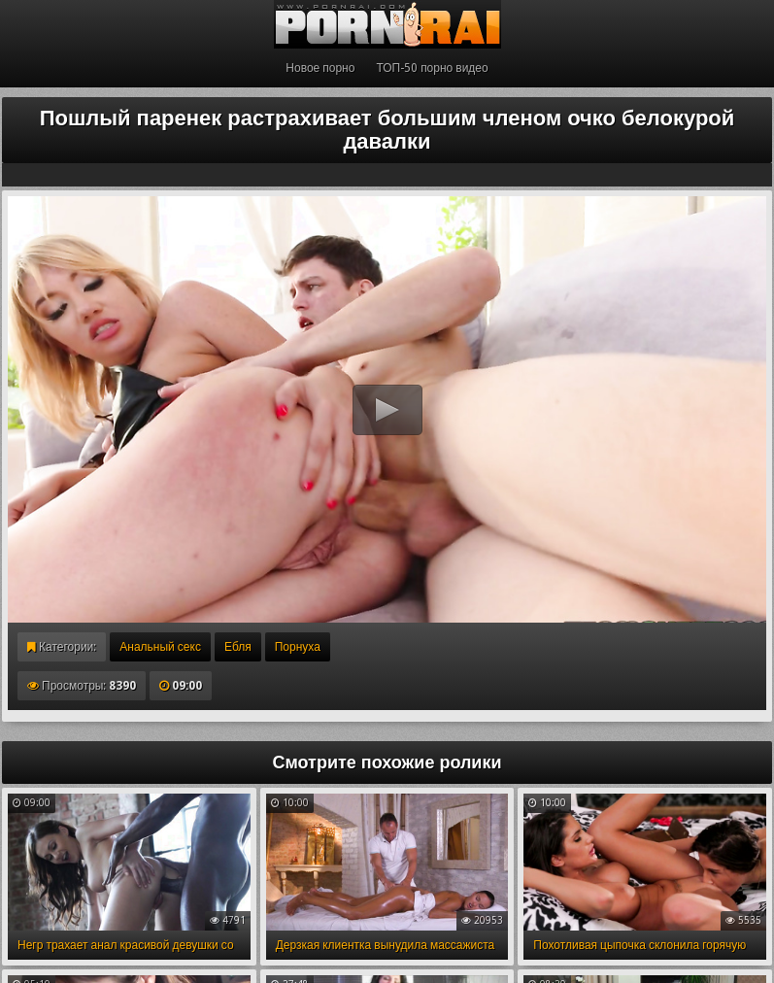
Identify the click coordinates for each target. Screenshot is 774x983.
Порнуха (297, 647)
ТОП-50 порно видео (432, 68)
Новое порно (320, 68)
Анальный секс (160, 647)
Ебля (238, 647)
